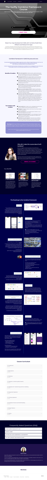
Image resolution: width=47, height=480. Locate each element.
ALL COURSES (10, 1)
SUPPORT (14, 1)
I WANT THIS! (23, 32)
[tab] (23, 429)
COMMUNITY (20, 1)
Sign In (41, 1)
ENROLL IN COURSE (30, 161)
